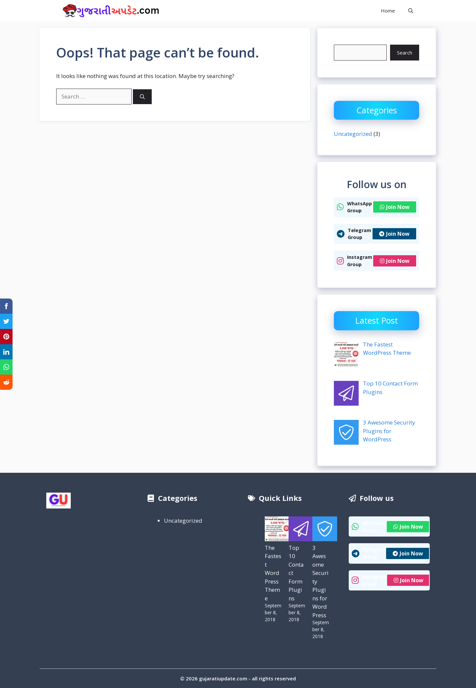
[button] (411, 10)
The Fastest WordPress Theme (273, 573)
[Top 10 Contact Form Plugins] (301, 530)
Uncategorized (353, 134)
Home (388, 10)
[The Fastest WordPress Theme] (277, 530)
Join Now (395, 207)
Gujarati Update (198, 10)
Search (404, 52)
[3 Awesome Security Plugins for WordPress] (324, 530)
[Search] (142, 96)
